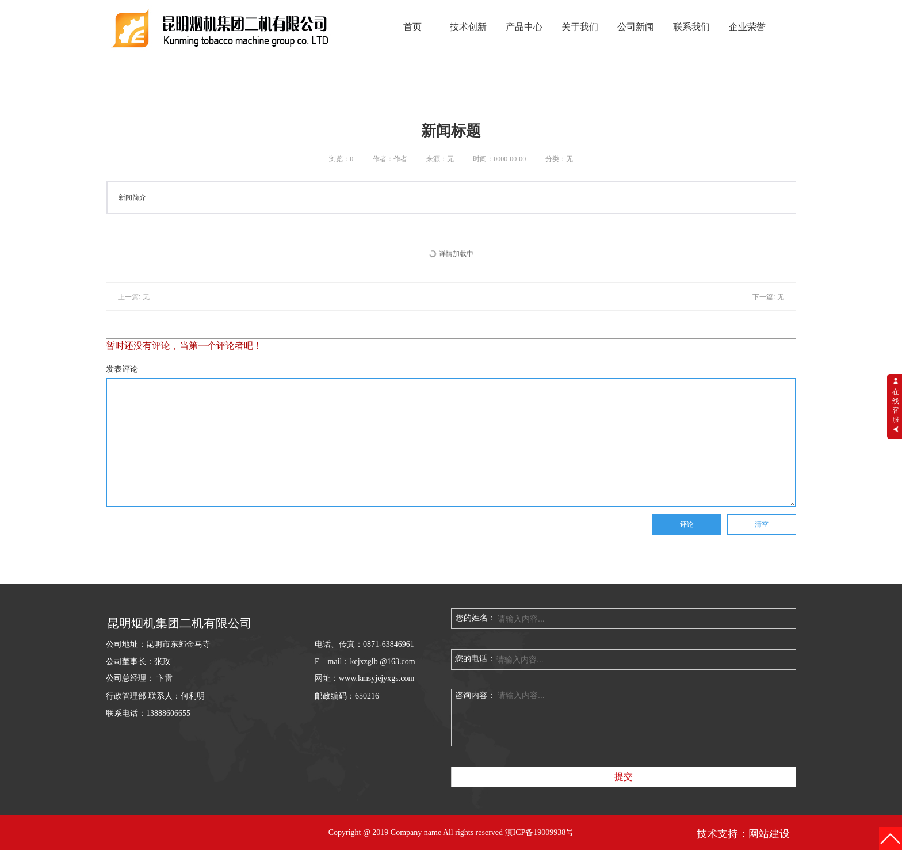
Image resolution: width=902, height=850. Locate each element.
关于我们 (579, 27)
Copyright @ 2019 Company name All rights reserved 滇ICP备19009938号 (451, 832)
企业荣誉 (747, 27)
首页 (412, 27)
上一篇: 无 (134, 297)
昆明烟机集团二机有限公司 (179, 623)
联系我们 (691, 27)
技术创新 (468, 27)
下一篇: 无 (768, 297)
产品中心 (524, 27)
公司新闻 (635, 27)
